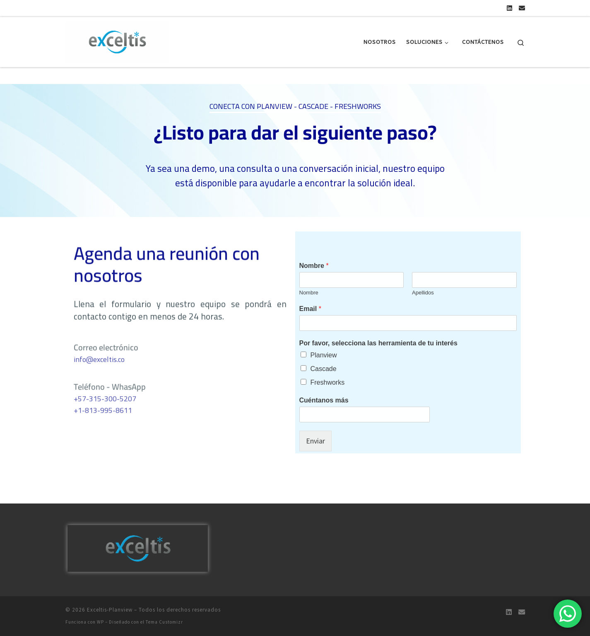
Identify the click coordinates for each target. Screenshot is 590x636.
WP (100, 622)
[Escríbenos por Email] (522, 8)
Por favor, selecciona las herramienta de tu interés (378, 369)
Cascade (324, 394)
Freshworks (328, 408)
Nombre (314, 291)
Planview (324, 381)
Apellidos (423, 319)
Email (310, 334)
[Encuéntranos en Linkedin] (509, 8)
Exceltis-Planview (109, 609)
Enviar (315, 467)
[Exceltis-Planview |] (117, 40)
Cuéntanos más (324, 426)
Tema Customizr (164, 622)
